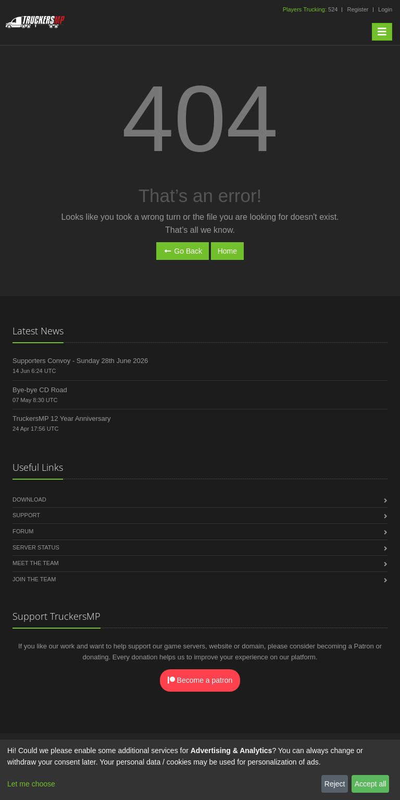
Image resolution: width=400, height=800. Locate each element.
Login (385, 9)
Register (357, 9)
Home (227, 251)
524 (311, 9)
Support (26, 515)
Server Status (35, 547)
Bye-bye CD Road (39, 390)
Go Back (182, 251)
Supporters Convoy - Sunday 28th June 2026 (80, 361)
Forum (22, 531)
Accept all (370, 784)
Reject (334, 784)
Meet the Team (35, 563)
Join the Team (34, 579)
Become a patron (200, 680)
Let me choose (31, 784)
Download (29, 499)
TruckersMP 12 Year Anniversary (61, 418)
